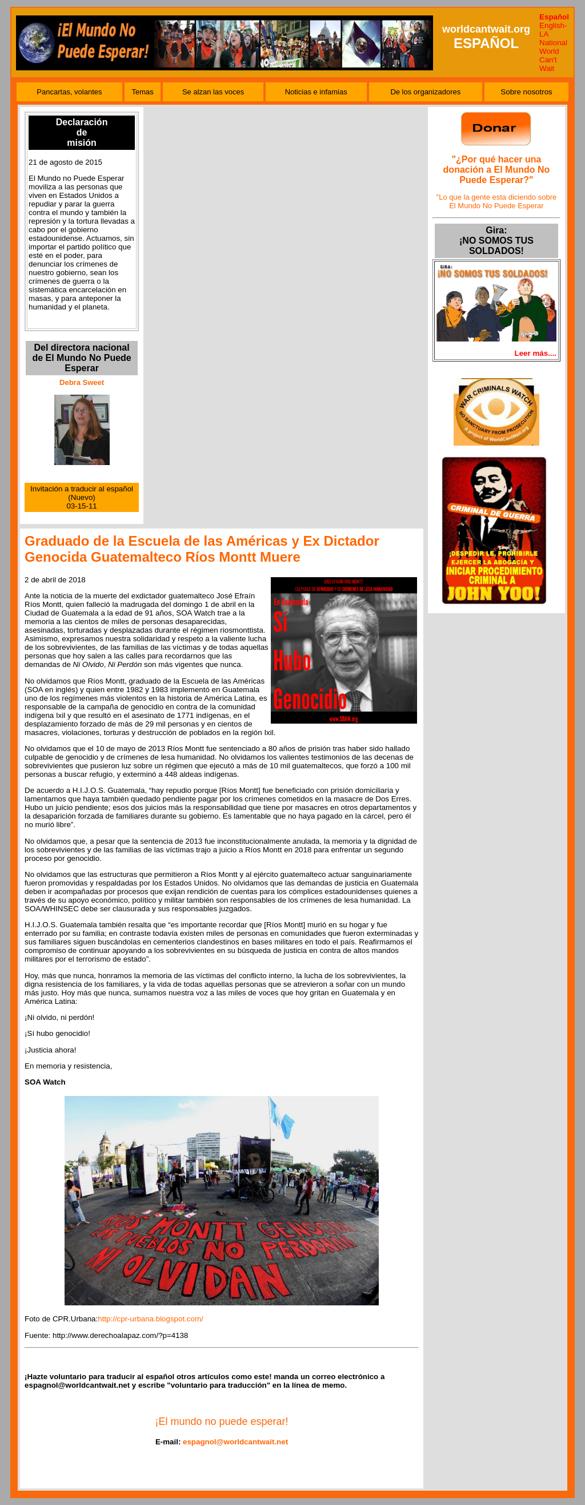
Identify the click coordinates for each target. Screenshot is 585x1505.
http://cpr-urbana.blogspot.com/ (150, 1319)
